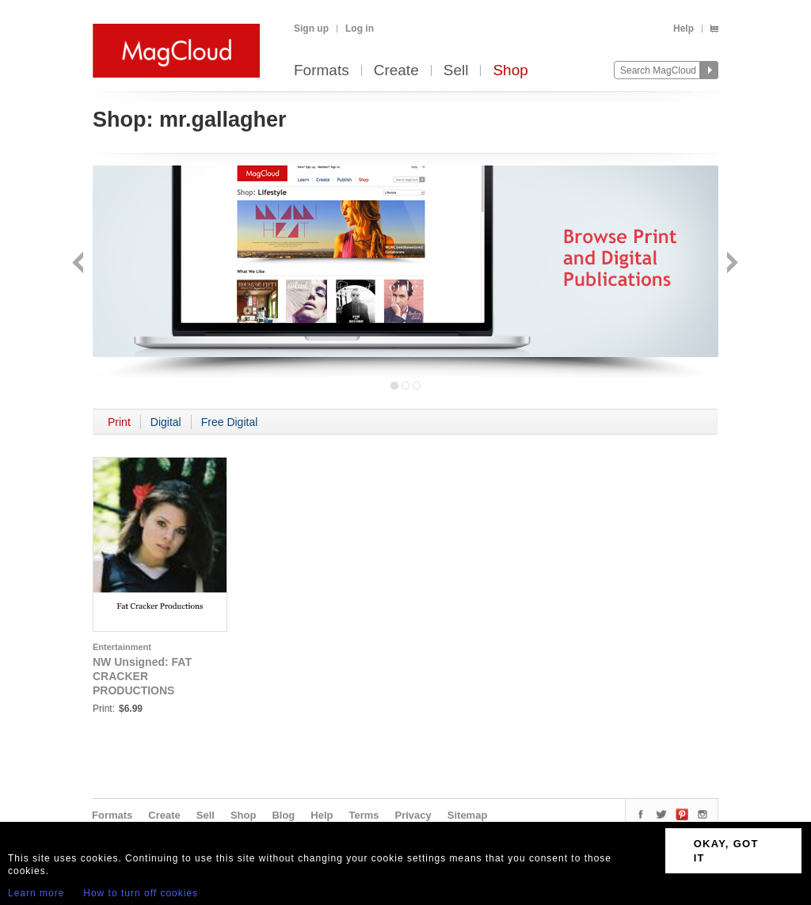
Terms (363, 815)
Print (119, 422)
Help (683, 28)
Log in (359, 28)
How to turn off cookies (140, 893)
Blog (283, 815)
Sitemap (467, 815)
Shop (510, 70)
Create (396, 70)
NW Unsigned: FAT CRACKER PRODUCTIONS (142, 676)
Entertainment (122, 647)
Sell (456, 70)
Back (79, 264)
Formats (321, 70)
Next (730, 264)
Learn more (36, 893)
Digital (165, 422)
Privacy (413, 815)
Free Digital (229, 422)
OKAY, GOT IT (726, 851)
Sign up (311, 28)
